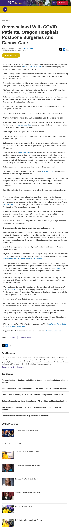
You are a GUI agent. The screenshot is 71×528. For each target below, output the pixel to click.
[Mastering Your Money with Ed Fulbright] (8, 496)
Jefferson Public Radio (54, 331)
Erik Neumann (28, 48)
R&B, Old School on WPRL (24, 506)
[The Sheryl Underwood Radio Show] (8, 433)
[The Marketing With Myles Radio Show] (8, 468)
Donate (63, 3)
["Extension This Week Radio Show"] (8, 482)
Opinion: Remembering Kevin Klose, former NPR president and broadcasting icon (34, 401)
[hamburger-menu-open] (4, 3)
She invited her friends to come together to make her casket (25, 416)
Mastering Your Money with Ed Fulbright (28, 492)
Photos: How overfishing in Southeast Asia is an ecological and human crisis (32, 395)
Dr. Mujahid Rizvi (47, 171)
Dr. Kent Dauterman (10, 204)
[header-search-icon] (54, 3)
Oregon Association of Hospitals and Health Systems (22, 259)
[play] (5, 9)
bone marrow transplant (22, 125)
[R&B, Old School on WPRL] (8, 509)
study (58, 268)
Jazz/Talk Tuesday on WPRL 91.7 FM (27, 451)
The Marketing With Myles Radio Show (27, 465)
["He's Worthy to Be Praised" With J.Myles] (8, 523)
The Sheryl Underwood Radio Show (26, 430)
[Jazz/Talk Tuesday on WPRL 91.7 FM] (8, 455)
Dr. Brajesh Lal (12, 289)
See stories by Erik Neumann (13, 367)
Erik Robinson (24, 152)
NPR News (6, 20)
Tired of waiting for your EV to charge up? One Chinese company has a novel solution (32, 408)
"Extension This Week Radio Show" (26, 479)
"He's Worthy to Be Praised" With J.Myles (28, 520)
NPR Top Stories (26, 337)
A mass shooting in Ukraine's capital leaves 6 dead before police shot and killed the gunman (35, 381)
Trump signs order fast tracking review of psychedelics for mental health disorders (34, 388)
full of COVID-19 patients (32, 67)
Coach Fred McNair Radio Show (12, 444)
